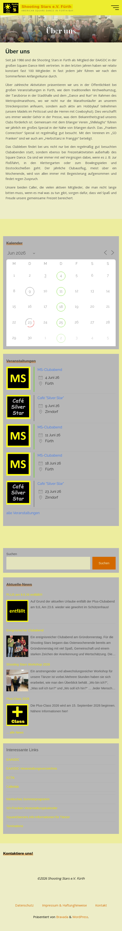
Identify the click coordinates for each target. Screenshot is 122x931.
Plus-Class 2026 (17, 698)
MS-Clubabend (50, 370)
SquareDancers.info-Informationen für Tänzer (38, 817)
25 (61, 322)
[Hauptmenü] (115, 7)
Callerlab (12, 786)
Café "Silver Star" (51, 398)
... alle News (14, 732)
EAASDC (12, 759)
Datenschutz (24, 905)
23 (30, 322)
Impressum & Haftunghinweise (64, 905)
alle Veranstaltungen (23, 513)
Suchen (11, 554)
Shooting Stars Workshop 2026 (28, 664)
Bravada (61, 916)
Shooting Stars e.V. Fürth (46, 6)
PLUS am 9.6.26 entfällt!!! (24, 594)
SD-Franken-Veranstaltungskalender (31, 808)
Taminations (14, 826)
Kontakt (101, 905)
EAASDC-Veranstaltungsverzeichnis (31, 768)
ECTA (10, 777)
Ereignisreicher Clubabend (25, 630)
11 (61, 291)
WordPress (80, 916)
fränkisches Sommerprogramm (28, 799)
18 (61, 307)
